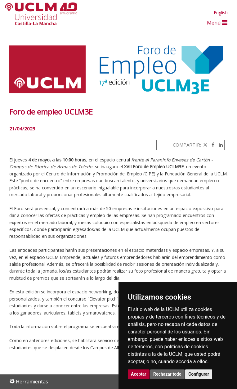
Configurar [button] (198, 374)
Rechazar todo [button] (167, 374)
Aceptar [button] (138, 374)
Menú (217, 22)
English (221, 13)
